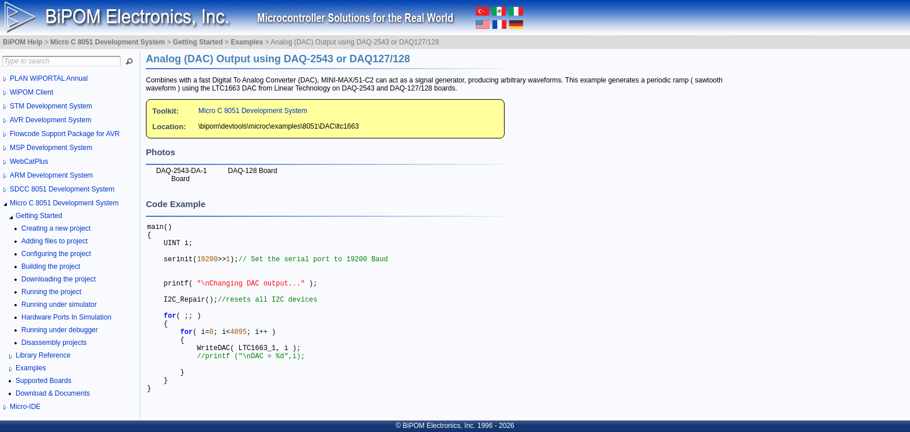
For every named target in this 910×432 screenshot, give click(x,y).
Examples (31, 368)
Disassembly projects (54, 343)
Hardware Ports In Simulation (66, 317)
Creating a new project (56, 228)
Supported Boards (44, 381)
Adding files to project (54, 241)
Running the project (51, 292)
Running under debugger (59, 330)
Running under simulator (59, 304)
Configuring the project (56, 254)
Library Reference (43, 355)
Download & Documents (53, 393)
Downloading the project (58, 279)
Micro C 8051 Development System (252, 111)
